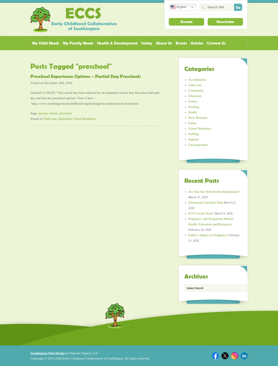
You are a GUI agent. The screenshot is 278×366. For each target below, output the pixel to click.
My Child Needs (45, 43)
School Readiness (84, 118)
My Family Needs (78, 43)
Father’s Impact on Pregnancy (207, 235)
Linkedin (244, 355)
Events (181, 43)
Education (65, 118)
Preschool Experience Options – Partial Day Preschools (85, 76)
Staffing (193, 134)
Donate (186, 22)
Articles (197, 43)
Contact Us (216, 43)
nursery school (47, 113)
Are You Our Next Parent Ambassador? (214, 191)
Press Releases (197, 117)
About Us (164, 43)
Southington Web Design (47, 353)
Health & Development (117, 43)
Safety (146, 43)
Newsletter (225, 22)
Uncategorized (197, 145)
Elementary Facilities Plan (205, 202)
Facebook (215, 355)
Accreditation (197, 79)
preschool (65, 113)
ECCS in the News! (201, 213)
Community (196, 90)
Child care (50, 118)
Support (193, 139)
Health (192, 112)
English (178, 7)
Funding (193, 107)
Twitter (225, 355)
